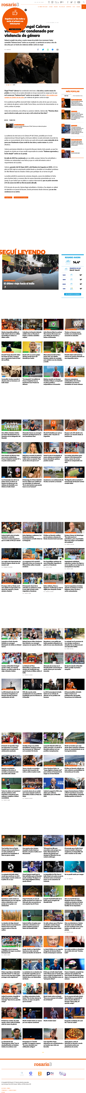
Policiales (62, 6)
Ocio (74, 6)
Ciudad (50, 6)
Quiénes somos (5, 1088)
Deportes (68, 6)
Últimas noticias (42, 6)
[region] (43, 15)
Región (56, 6)
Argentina (8, 197)
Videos (78, 6)
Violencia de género (21, 197)
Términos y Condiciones (8, 1090)
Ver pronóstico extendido (72, 294)
